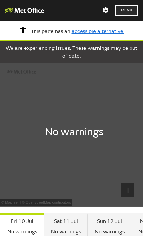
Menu (126, 10)
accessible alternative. (98, 31)
